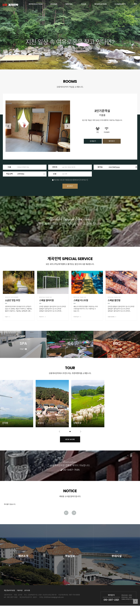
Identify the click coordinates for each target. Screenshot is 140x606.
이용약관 (20, 591)
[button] (68, 57)
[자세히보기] (84, 179)
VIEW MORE (70, 501)
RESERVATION (100, 4)
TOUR (83, 4)
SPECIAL (69, 4)
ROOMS (54, 4)
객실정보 (70, 554)
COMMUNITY (120, 4)
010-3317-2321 (111, 600)
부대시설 (116, 554)
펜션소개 (23, 554)
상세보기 (94, 141)
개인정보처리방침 (9, 591)
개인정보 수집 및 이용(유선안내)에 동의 (66, 179)
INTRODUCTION (35, 4)
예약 (135, 4)
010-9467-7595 (70, 470)
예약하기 (110, 141)
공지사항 (27, 591)
